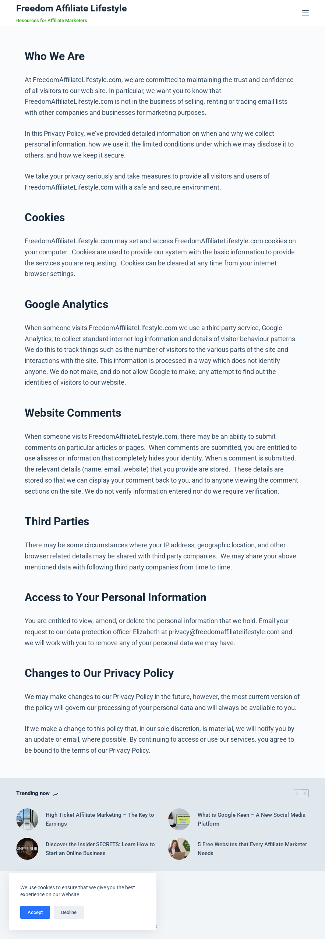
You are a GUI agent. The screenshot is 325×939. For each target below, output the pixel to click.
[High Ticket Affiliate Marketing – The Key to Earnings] (27, 819)
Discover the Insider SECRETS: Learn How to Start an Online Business (100, 849)
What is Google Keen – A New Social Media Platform (251, 819)
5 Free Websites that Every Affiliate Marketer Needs (252, 849)
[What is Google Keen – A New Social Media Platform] (179, 819)
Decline (69, 912)
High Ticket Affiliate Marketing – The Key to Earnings (100, 819)
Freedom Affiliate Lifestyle (71, 8)
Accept (35, 912)
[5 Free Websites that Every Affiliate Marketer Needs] (179, 849)
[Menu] (305, 13)
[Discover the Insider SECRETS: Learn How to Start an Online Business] (27, 849)
